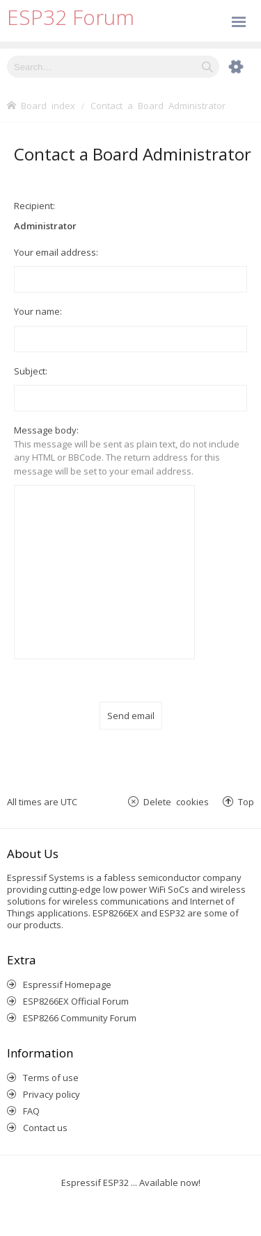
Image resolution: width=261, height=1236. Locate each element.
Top (246, 801)
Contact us (45, 1127)
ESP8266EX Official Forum (76, 1001)
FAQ (31, 1111)
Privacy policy (51, 1094)
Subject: (30, 371)
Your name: (38, 311)
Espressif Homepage (67, 984)
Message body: (46, 430)
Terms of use (51, 1077)
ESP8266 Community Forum (79, 1018)
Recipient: (34, 205)
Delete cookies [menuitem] (176, 801)
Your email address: (56, 252)
